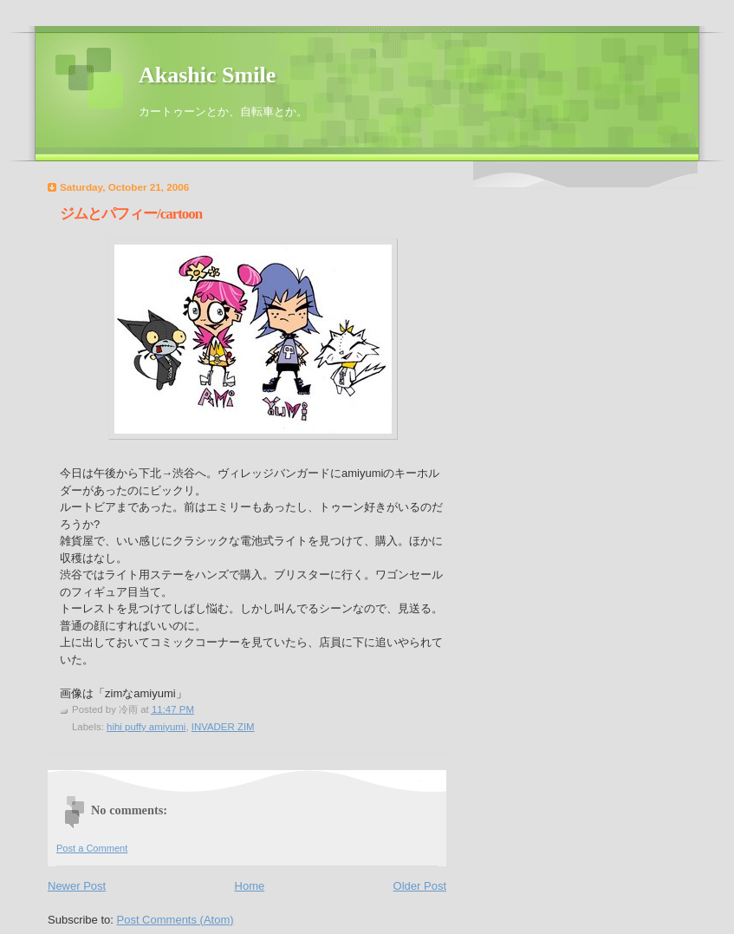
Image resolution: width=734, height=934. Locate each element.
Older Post (419, 885)
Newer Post (77, 885)
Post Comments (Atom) (175, 919)
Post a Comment (91, 848)
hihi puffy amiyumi (146, 727)
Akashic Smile (207, 75)
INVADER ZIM (223, 727)
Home (250, 885)
